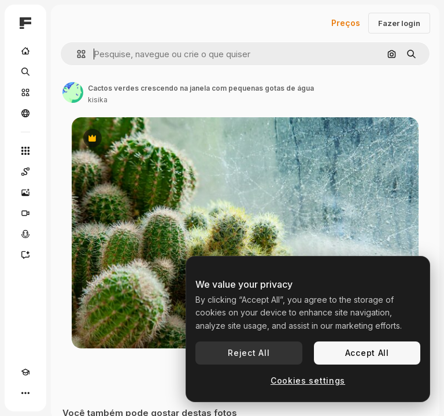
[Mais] (25, 393)
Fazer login (399, 23)
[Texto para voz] (25, 234)
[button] (76, 54)
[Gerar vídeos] (25, 213)
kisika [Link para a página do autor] (98, 99)
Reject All (248, 353)
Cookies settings (308, 380)
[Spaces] (25, 171)
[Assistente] (25, 255)
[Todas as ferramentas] (25, 151)
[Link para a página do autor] (72, 92)
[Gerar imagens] (25, 192)
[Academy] (25, 372)
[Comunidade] (25, 113)
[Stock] (25, 92)
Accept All (367, 353)
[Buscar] (25, 71)
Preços (345, 23)
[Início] (25, 51)
